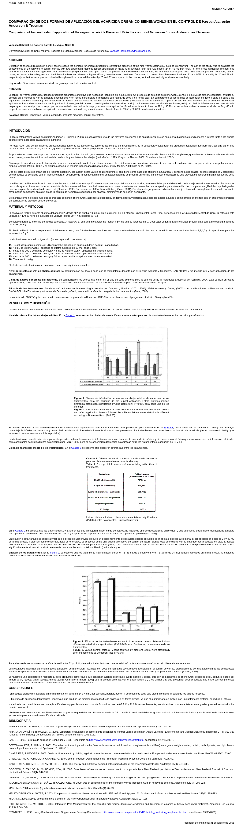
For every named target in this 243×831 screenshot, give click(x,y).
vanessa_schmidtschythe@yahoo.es (130, 50)
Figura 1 (70, 315)
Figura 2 (54, 552)
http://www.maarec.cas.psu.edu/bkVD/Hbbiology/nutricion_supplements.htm (144, 812)
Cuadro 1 (76, 447)
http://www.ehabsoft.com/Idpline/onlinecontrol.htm (116, 739)
